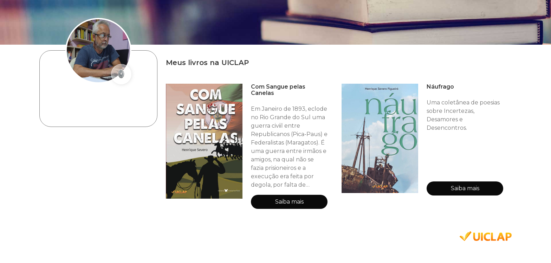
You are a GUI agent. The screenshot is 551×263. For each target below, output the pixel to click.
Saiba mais (289, 201)
